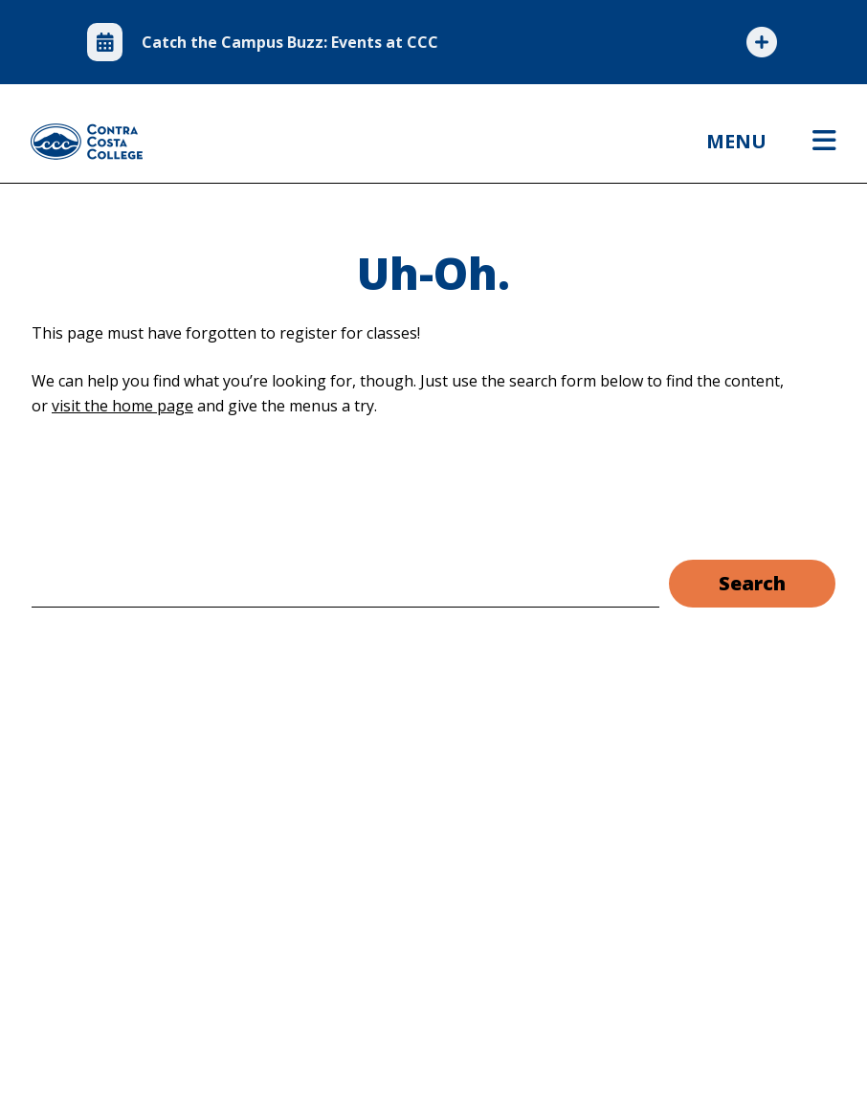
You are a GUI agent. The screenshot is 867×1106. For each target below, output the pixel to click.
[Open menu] (824, 141)
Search (752, 583)
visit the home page (122, 405)
